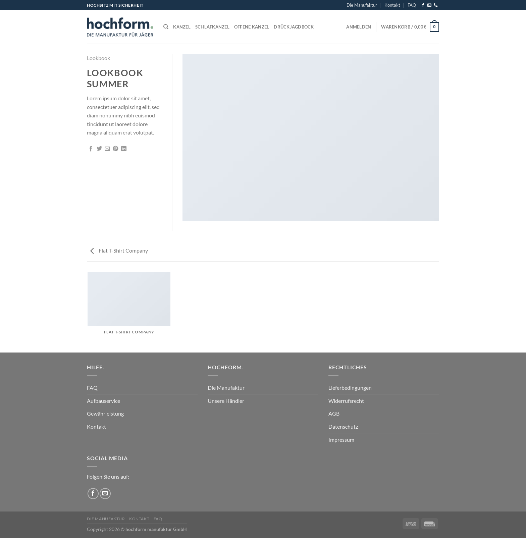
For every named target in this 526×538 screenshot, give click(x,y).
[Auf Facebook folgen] (423, 5)
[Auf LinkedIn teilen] (123, 149)
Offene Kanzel (251, 27)
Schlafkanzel (212, 27)
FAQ (412, 5)
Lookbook (98, 58)
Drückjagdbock (294, 27)
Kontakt (392, 5)
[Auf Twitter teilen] (99, 149)
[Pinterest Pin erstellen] (115, 149)
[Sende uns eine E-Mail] (429, 5)
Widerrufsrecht (346, 400)
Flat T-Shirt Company (119, 250)
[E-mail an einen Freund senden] (107, 149)
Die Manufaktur (362, 5)
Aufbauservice (103, 400)
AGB (333, 413)
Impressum (341, 439)
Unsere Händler (226, 400)
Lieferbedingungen (350, 387)
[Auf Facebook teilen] (91, 149)
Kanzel (182, 27)
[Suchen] (165, 26)
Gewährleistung (105, 413)
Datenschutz (343, 426)
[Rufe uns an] (436, 5)
